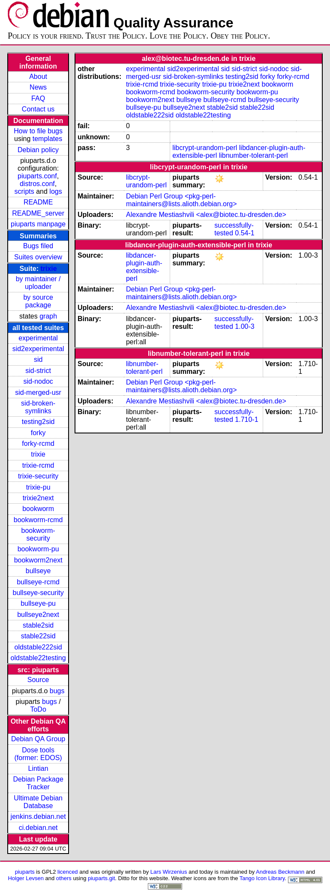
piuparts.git (101, 878)
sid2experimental (38, 348)
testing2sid (38, 421)
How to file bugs (38, 131)
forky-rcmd (38, 443)
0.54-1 (244, 233)
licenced (67, 872)
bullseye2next (38, 614)
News (38, 87)
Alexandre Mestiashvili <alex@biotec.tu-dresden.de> (206, 214)
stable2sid (38, 625)
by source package (38, 301)
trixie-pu (38, 487)
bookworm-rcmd (38, 519)
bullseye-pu (38, 603)
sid (38, 359)
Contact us (38, 109)
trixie (48, 268)
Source (38, 679)
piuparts (25, 872)
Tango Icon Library (262, 878)
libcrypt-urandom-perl (204, 147)
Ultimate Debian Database (38, 801)
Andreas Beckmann (280, 872)
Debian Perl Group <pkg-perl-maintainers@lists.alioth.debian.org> (181, 199)
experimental (38, 338)
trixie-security (38, 476)
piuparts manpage (38, 224)
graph (48, 316)
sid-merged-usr (38, 392)
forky (38, 432)
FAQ (38, 98)
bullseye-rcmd (38, 582)
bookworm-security (38, 534)
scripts (24, 191)
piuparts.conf (37, 176)
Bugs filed (38, 246)
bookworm (38, 508)
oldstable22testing (38, 657)
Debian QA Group (38, 739)
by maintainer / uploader (38, 282)
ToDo (38, 709)
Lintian (38, 768)
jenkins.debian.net (38, 816)
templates (47, 138)
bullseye (38, 570)
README (38, 202)
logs (55, 191)
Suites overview (38, 257)
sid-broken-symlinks (38, 407)
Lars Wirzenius (168, 872)
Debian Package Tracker (38, 783)
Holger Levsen (26, 878)
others (64, 878)
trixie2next (38, 498)
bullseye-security (38, 592)
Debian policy (38, 149)
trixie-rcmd (38, 465)
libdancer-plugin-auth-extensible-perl (144, 267)
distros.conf (37, 183)
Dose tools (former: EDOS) (38, 753)
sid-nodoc (38, 381)
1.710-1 (246, 419)
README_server (38, 213)
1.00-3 (244, 326)
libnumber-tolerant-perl (253, 155)
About (38, 76)
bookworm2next (38, 560)
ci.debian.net (38, 827)
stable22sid (38, 636)
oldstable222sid (38, 647)
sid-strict (38, 370)
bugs (57, 691)
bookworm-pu (38, 549)
